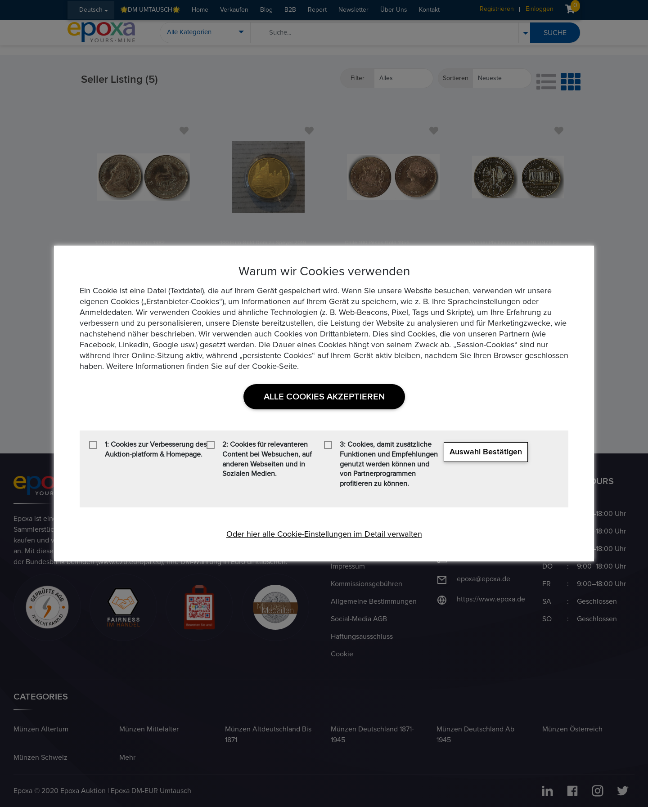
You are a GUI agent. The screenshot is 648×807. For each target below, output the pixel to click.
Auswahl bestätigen (486, 452)
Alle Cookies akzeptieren (324, 396)
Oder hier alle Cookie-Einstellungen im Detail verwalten (324, 534)
